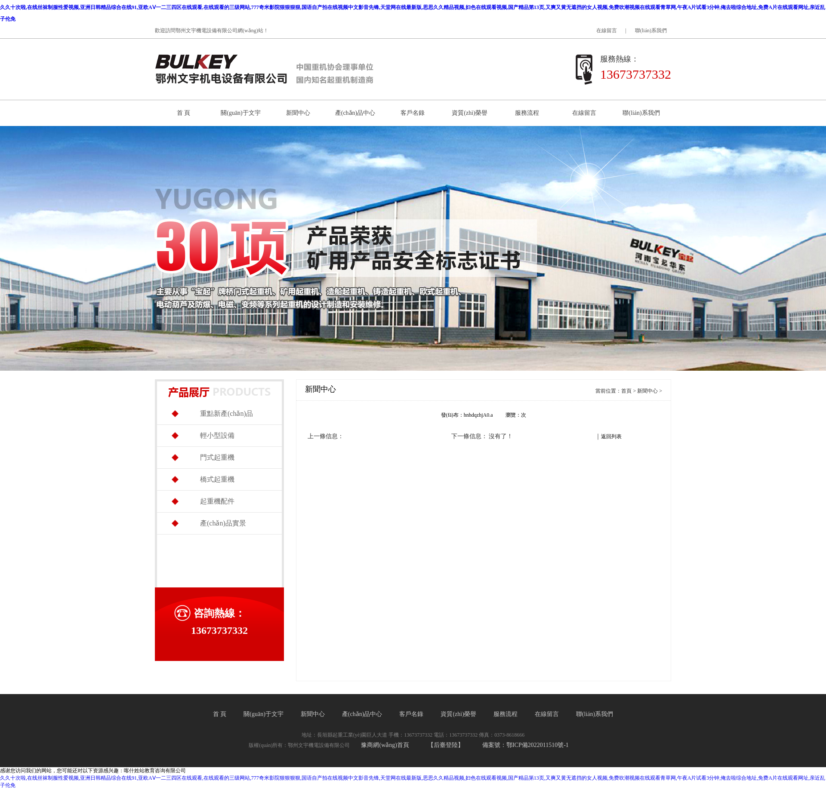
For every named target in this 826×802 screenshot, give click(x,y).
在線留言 (606, 31)
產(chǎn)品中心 (355, 113)
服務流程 (527, 113)
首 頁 (184, 113)
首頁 (626, 391)
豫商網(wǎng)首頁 (385, 745)
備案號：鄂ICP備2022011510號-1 (525, 745)
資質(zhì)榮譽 (469, 113)
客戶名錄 (413, 113)
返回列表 (611, 436)
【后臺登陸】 (446, 745)
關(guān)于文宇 (241, 113)
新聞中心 (298, 113)
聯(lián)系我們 (651, 31)
